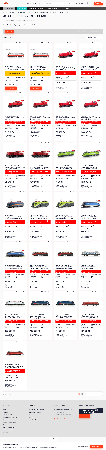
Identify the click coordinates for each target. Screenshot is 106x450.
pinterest (61, 419)
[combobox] (58, 3)
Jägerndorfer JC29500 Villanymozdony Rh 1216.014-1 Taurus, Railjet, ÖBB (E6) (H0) (89, 316)
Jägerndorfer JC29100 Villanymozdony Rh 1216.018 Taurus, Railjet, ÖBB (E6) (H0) (39, 266)
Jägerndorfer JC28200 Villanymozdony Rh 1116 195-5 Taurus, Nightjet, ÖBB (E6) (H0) (14, 217)
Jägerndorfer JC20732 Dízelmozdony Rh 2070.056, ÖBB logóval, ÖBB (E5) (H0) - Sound (40, 167)
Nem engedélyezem (83, 446)
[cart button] (98, 3)
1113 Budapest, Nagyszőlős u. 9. (64, 409)
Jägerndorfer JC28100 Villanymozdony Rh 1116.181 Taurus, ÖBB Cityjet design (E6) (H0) (14, 69)
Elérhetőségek (32, 419)
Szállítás (31, 417)
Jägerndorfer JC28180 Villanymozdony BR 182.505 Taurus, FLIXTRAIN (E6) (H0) (63, 167)
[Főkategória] (3, 12)
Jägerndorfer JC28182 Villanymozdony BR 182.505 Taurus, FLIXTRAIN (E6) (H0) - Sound (89, 168)
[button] (9, 8)
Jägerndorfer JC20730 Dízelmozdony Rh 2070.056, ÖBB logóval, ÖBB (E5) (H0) (15, 167)
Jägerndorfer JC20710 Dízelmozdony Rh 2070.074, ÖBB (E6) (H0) (15, 117)
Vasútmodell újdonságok (24, 12)
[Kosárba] (11, 88)
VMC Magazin (22, 8)
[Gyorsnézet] (23, 43)
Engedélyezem (95, 446)
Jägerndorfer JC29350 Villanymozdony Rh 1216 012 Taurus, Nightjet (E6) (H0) (38, 316)
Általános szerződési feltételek (36, 409)
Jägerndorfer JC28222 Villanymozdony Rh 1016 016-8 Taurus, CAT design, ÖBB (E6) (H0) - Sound (64, 218)
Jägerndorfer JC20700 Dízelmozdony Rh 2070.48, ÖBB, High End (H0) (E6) (65, 68)
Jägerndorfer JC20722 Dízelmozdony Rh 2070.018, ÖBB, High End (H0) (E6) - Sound (91, 117)
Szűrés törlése (94, 31)
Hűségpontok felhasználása (36, 8)
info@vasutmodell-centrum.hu (63, 414)
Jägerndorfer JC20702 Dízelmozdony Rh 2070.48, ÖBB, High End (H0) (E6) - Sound (90, 68)
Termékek (5, 412)
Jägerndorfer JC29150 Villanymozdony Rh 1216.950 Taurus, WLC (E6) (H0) (89, 266)
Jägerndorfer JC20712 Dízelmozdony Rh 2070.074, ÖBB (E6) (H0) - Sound (40, 117)
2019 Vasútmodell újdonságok (41, 12)
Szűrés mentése (81, 31)
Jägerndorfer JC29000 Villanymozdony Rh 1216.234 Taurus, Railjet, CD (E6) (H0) (89, 217)
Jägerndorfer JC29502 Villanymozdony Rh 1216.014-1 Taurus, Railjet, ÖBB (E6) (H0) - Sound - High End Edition (14, 367)
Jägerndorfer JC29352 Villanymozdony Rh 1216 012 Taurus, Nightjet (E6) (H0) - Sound (65, 316)
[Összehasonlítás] (16, 43)
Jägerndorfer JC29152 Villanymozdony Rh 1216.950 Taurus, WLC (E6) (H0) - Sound (14, 316)
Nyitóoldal (5, 409)
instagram (57, 419)
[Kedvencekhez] (20, 43)
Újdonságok (11, 12)
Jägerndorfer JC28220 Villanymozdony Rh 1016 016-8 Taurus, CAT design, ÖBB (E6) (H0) (39, 218)
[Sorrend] (94, 37)
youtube (64, 419)
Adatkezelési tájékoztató (35, 412)
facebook (54, 419)
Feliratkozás (84, 416)
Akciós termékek (7, 414)
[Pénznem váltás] (81, 3)
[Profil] (89, 3)
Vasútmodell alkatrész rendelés (55, 8)
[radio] (82, 37)
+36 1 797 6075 (37, 3)
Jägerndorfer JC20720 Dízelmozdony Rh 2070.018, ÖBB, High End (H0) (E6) (65, 117)
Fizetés (30, 414)
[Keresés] (70, 3)
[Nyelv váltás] (76, 3)
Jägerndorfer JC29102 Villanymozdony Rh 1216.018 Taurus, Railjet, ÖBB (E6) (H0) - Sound (64, 267)
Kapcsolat (68, 8)
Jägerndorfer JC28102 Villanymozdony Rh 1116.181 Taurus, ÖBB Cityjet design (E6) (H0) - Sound (39, 69)
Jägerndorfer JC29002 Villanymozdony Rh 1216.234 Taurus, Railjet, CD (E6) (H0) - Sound (13, 267)
